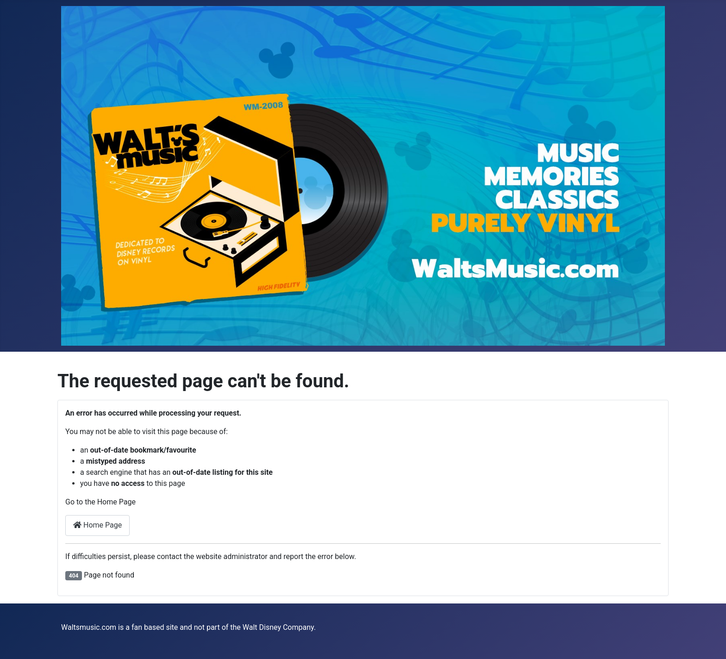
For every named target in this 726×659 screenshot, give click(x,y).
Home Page (97, 525)
